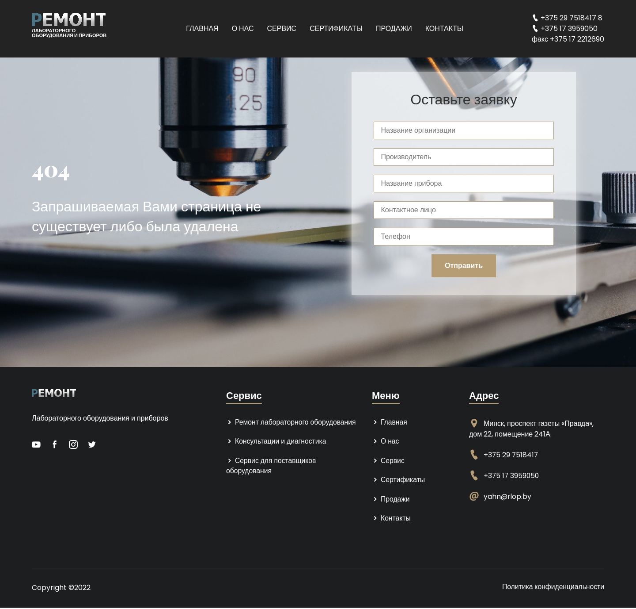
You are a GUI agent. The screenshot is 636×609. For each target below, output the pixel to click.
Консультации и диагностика (277, 442)
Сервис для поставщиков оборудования (272, 466)
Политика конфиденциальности (552, 588)
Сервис (282, 28)
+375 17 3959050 (512, 476)
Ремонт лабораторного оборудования (292, 422)
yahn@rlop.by (508, 496)
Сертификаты (336, 28)
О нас (243, 28)
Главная (202, 28)
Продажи (394, 28)
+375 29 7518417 (511, 455)
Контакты (444, 28)
